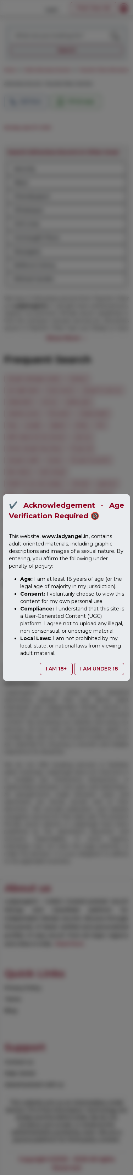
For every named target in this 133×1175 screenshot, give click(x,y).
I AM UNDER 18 (99, 669)
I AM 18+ (56, 669)
